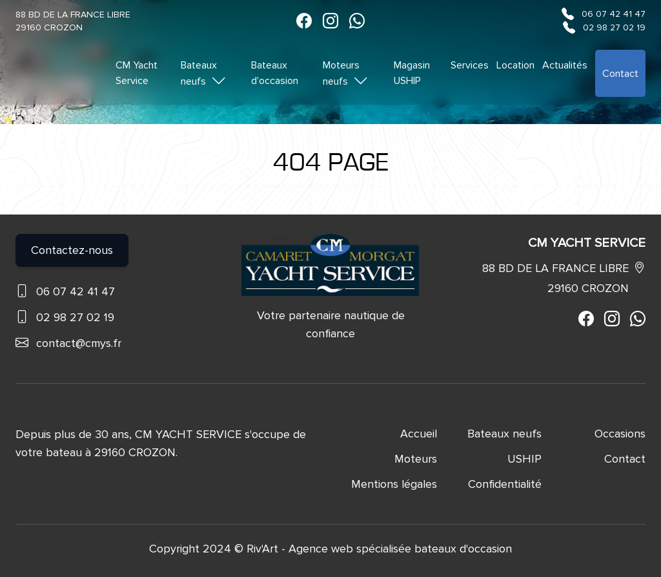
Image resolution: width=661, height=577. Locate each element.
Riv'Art (262, 548)
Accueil (418, 433)
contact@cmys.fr (78, 343)
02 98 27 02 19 (614, 27)
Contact (620, 73)
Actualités (564, 65)
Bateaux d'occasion (274, 73)
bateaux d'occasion (463, 548)
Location (515, 65)
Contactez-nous (72, 250)
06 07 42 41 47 (614, 13)
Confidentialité (505, 484)
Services (470, 65)
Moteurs (415, 459)
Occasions (620, 433)
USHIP (524, 459)
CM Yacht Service (137, 73)
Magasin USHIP (412, 73)
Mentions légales (394, 484)
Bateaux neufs (204, 74)
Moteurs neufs (346, 74)
